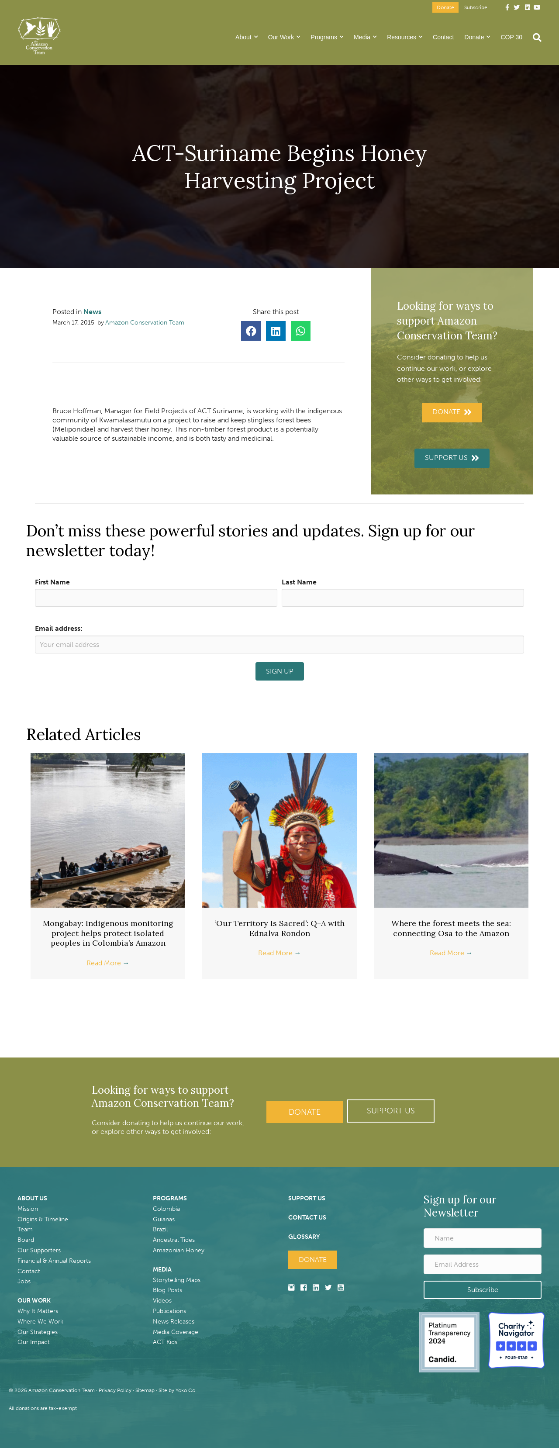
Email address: (59, 628)
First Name (52, 582)
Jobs (24, 1281)
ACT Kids (165, 1342)
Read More (108, 963)
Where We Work (40, 1321)
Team (25, 1229)
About (243, 37)
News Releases (173, 1321)
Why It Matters (37, 1311)
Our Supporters (39, 1250)
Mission (27, 1209)
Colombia (166, 1209)
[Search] (535, 38)
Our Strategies (37, 1332)
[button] (391, 1111)
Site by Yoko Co (177, 1390)
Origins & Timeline (42, 1219)
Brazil (160, 1229)
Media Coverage (175, 1332)
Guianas (164, 1219)
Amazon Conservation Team (144, 322)
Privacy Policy (115, 1390)
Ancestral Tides (174, 1240)
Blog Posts (167, 1290)
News (92, 312)
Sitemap (145, 1390)
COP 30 (511, 37)
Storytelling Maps (176, 1280)
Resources (401, 37)
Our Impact (33, 1342)
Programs (324, 37)
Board (25, 1240)
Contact (443, 37)
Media (362, 37)
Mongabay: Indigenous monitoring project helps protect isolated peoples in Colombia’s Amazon (108, 933)
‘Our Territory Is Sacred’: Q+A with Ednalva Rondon (279, 928)
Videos (162, 1300)
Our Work (281, 37)
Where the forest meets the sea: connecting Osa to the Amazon (451, 928)
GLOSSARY (304, 1237)
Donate (445, 7)
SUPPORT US (306, 1198)
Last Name (299, 582)
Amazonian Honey (178, 1250)
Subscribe (475, 7)
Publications (169, 1311)
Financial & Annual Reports (54, 1261)
